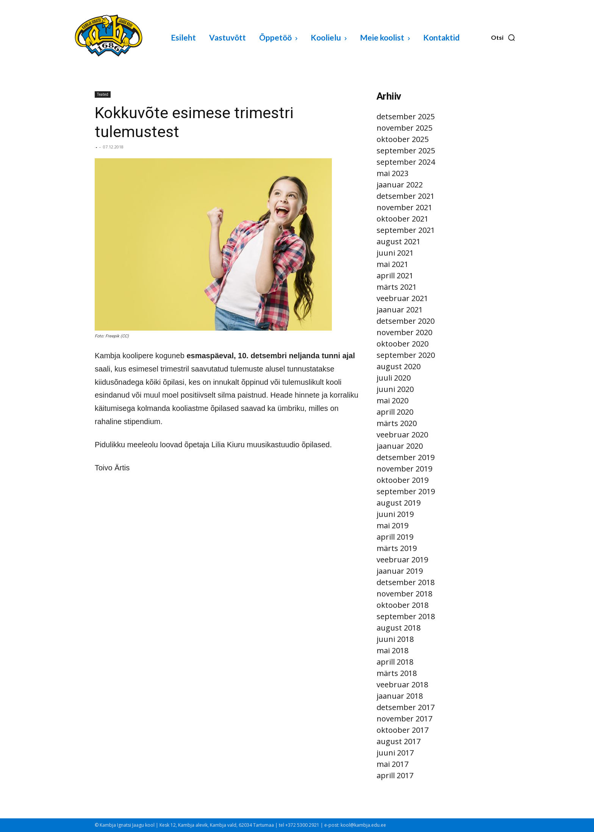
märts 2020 (397, 423)
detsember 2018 (406, 582)
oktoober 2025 (402, 139)
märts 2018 (397, 673)
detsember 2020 (406, 321)
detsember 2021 (406, 196)
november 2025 (404, 128)
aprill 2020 (395, 412)
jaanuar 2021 (400, 309)
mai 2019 (392, 525)
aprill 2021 (395, 275)
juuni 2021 (395, 253)
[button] (503, 37)
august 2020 (398, 366)
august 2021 (398, 241)
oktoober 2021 (402, 219)
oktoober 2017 (402, 730)
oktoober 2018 (402, 605)
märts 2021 (397, 287)
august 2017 (398, 741)
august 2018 (398, 628)
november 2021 (404, 207)
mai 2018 (392, 650)
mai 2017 (392, 764)
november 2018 (404, 593)
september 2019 (406, 491)
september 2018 (406, 616)
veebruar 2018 (402, 684)
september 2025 (406, 150)
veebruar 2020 (402, 434)
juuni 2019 (395, 514)
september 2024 (406, 162)
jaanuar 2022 (400, 185)
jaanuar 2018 (400, 696)
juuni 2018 (395, 639)
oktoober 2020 (402, 344)
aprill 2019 (395, 537)
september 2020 (406, 355)
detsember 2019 (406, 457)
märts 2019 (397, 548)
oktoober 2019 (402, 480)
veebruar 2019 (402, 559)
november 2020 (404, 332)
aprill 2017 (395, 775)
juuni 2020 (395, 389)
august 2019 (398, 503)
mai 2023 (392, 173)
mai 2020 (392, 400)
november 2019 (404, 469)
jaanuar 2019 (400, 571)
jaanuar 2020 (400, 446)
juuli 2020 (394, 378)
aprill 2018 (395, 662)
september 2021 (406, 230)
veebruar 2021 (402, 298)
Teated (102, 94)
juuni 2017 (395, 753)
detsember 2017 (406, 707)
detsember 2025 (406, 116)
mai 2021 (392, 264)
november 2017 (404, 718)
